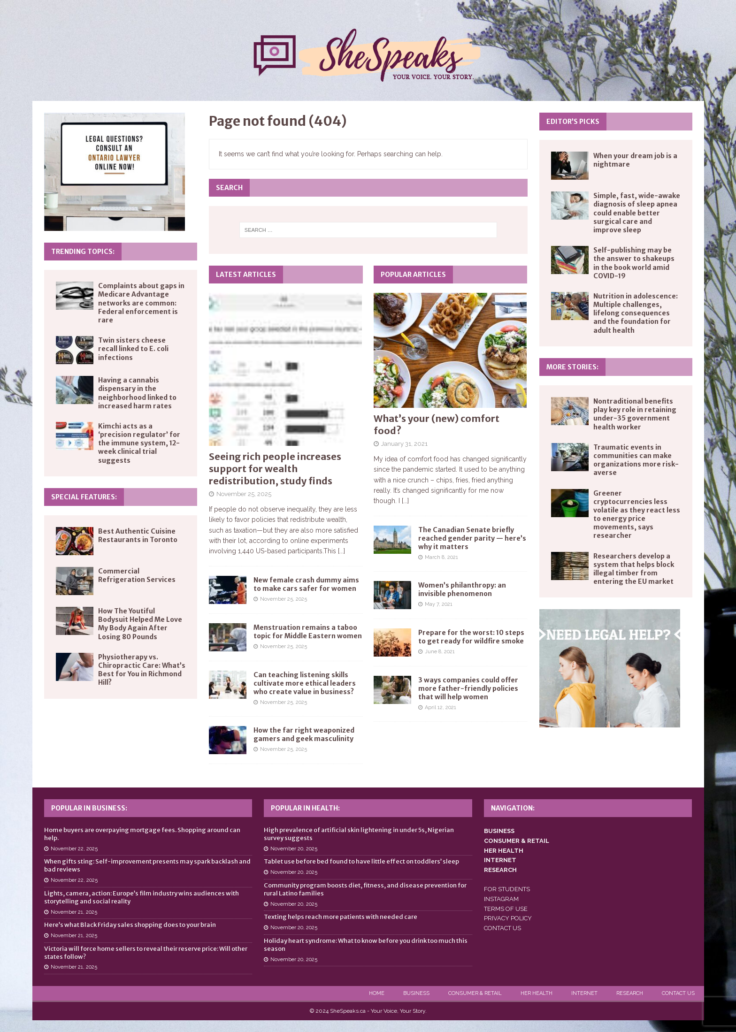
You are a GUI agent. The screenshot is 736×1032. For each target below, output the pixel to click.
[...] (341, 551)
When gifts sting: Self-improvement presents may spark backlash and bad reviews (147, 865)
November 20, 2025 (293, 849)
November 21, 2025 (74, 912)
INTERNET (500, 860)
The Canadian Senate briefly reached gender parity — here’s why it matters (472, 538)
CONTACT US (502, 928)
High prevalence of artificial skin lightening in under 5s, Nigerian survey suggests (359, 834)
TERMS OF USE (506, 908)
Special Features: (84, 497)
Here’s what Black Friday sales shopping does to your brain (130, 925)
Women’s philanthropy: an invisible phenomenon (462, 589)
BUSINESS (499, 830)
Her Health (536, 993)
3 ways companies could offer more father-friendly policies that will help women (468, 688)
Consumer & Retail (475, 993)
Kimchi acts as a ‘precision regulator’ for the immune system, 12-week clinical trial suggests (139, 443)
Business (416, 993)
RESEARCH (500, 869)
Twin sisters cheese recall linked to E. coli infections (133, 348)
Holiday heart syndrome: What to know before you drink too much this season (366, 945)
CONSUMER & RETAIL (516, 840)
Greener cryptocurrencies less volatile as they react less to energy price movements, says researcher (636, 514)
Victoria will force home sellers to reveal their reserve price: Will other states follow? (145, 953)
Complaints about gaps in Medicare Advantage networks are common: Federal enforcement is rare (141, 303)
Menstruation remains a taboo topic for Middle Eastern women (307, 631)
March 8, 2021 (441, 557)
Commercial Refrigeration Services (137, 575)
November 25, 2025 (243, 493)
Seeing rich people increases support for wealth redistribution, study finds (275, 469)
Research (629, 993)
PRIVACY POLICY (508, 918)
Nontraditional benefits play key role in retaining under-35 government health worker (634, 414)
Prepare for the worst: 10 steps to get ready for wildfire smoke (471, 636)
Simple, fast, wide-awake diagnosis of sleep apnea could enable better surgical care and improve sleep (636, 212)
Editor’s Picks (572, 121)
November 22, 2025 (74, 849)
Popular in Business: (89, 808)
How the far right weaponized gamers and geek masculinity (303, 734)
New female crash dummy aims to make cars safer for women (306, 584)
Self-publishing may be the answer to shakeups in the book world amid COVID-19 (634, 263)
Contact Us (678, 993)
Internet (584, 993)
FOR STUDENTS (507, 889)
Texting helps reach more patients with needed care (340, 917)
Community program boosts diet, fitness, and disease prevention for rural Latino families (365, 889)
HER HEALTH (503, 850)
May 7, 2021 (438, 604)
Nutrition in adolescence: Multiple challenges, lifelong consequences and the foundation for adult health (635, 313)
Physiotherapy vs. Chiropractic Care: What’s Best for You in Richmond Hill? (141, 670)
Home (376, 993)
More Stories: (572, 367)
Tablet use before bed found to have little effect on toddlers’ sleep (361, 861)
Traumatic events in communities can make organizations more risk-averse (636, 460)
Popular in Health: (305, 808)
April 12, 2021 (440, 707)
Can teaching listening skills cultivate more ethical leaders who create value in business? (304, 683)
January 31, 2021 (404, 443)
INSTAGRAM (501, 898)
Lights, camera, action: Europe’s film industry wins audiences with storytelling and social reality (141, 897)
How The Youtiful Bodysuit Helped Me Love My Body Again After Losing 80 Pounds (140, 624)
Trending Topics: (83, 251)
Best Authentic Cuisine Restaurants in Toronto (137, 535)
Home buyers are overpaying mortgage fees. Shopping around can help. (142, 834)
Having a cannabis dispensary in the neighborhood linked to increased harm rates (137, 393)
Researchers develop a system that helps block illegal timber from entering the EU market (633, 569)
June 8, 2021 (440, 652)
